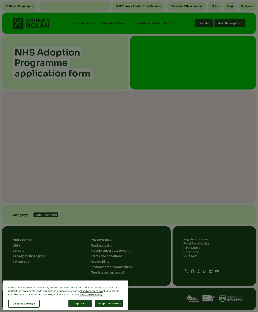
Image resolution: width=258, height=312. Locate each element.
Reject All (80, 303)
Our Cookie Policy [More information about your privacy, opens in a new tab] (91, 294)
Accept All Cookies (109, 303)
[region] (65, 295)
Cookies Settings (24, 303)
